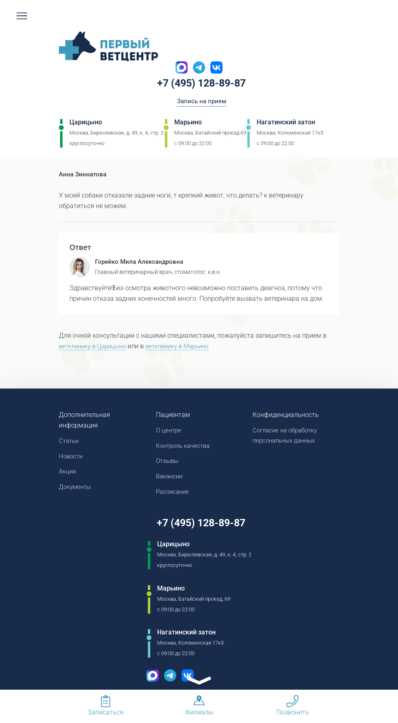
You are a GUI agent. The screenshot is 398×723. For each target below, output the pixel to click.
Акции (68, 474)
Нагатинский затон (286, 124)
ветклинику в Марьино (185, 347)
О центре (169, 431)
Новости (71, 458)
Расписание (174, 495)
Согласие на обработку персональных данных (288, 437)
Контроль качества (185, 447)
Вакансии (170, 479)
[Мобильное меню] (21, 15)
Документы (76, 489)
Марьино (188, 124)
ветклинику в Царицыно (95, 347)
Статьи (69, 442)
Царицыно (85, 124)
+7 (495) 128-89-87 (201, 84)
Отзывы (168, 463)
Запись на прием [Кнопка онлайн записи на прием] (201, 102)
